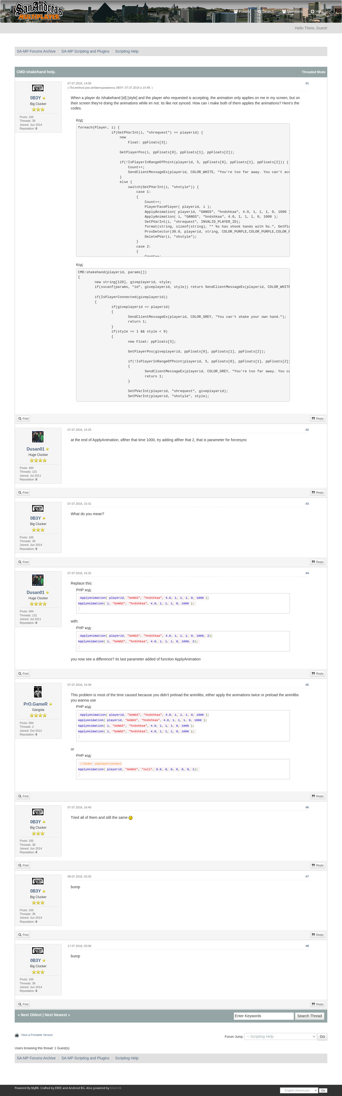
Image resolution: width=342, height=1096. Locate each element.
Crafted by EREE (51, 1088)
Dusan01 (36, 449)
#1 (307, 83)
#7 (307, 876)
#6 (307, 807)
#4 (307, 573)
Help (317, 11)
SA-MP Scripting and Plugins (85, 51)
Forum (242, 11)
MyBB (35, 1088)
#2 (307, 429)
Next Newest (56, 1015)
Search (266, 11)
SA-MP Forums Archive (36, 51)
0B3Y (35, 98)
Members (292, 11)
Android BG (77, 1088)
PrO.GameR (36, 704)
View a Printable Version (37, 1034)
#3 (307, 503)
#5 (307, 684)
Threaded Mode (313, 72)
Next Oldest (31, 1015)
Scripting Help (126, 51)
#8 (307, 946)
